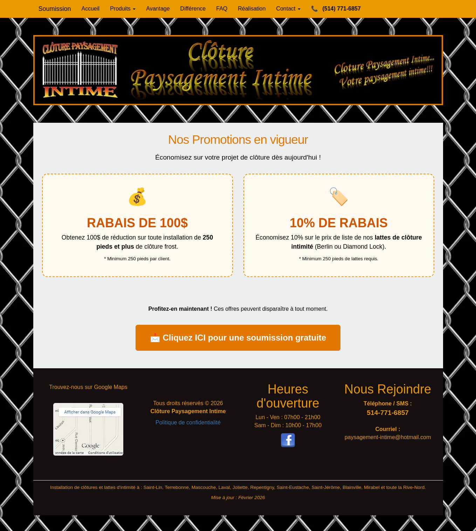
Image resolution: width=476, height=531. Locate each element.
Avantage (158, 9)
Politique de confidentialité (188, 422)
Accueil (91, 9)
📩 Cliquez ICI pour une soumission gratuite (238, 337)
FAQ (221, 9)
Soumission (55, 8)
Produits (123, 9)
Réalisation (251, 9)
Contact (288, 9)
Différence (193, 9)
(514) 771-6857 (336, 9)
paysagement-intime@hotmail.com (388, 437)
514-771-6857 (388, 412)
